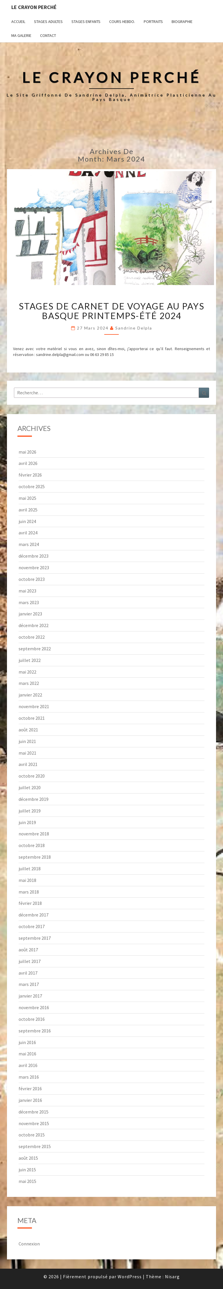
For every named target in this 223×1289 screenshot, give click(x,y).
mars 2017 (29, 984)
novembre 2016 (34, 1007)
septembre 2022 (35, 648)
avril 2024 (28, 533)
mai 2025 (27, 498)
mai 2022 (27, 672)
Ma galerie (21, 35)
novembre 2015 (34, 1123)
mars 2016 (29, 1077)
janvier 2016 (30, 1100)
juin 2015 (27, 1169)
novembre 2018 (34, 834)
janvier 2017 (30, 996)
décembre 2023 (33, 556)
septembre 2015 (35, 1146)
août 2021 (28, 730)
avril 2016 (28, 1065)
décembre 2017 (33, 915)
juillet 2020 (30, 787)
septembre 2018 (35, 857)
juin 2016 (27, 1042)
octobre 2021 (32, 718)
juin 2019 (27, 822)
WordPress (130, 1276)
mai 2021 (27, 753)
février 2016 (30, 1088)
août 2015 (28, 1158)
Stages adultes (48, 21)
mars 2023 (29, 602)
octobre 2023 (32, 579)
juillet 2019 (30, 811)
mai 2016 (27, 1054)
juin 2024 (27, 521)
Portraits (153, 21)
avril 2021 (28, 764)
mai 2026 (27, 452)
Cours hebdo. (122, 21)
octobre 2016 (32, 1019)
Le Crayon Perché (34, 7)
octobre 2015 (32, 1135)
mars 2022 (29, 683)
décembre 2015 (33, 1112)
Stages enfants (85, 21)
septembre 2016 (35, 1031)
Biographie (182, 21)
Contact (48, 35)
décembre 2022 (33, 625)
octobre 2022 (32, 637)
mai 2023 (27, 591)
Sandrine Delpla (133, 327)
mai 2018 (27, 880)
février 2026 (30, 475)
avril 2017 (28, 973)
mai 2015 (27, 1181)
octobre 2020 (32, 776)
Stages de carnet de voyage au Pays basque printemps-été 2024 (111, 311)
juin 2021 (27, 741)
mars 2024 (29, 544)
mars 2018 (29, 892)
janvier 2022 (30, 695)
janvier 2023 (30, 614)
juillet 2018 (30, 868)
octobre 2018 (32, 845)
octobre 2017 (32, 926)
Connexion (29, 1244)
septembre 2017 (35, 938)
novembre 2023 (34, 567)
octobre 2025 (32, 486)
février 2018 (30, 903)
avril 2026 (28, 463)
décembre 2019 (33, 799)
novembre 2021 (34, 706)
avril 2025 (28, 510)
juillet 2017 (30, 961)
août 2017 (28, 950)
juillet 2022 (30, 660)
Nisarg (172, 1276)
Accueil (18, 21)
